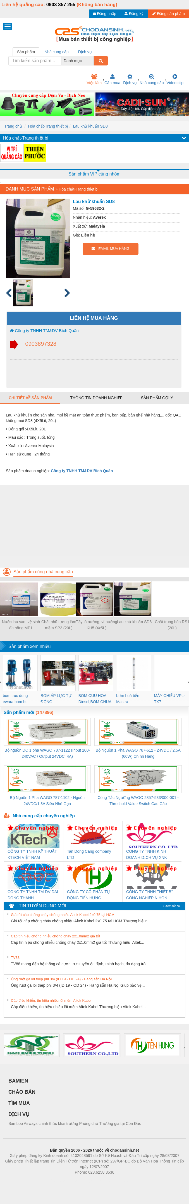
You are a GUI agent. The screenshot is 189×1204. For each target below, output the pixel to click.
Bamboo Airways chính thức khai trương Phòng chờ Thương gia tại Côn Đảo (74, 1123)
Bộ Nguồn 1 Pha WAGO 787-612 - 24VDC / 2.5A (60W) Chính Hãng (138, 753)
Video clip (175, 79)
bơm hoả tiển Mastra (127, 698)
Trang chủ (13, 126)
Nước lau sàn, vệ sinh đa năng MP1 (21, 625)
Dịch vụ (130, 79)
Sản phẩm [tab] (26, 52)
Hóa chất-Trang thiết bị (48, 126)
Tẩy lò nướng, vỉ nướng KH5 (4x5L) (96, 625)
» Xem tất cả (171, 906)
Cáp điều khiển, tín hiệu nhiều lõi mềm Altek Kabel (51, 1000)
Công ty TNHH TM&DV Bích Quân (44, 330)
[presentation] (0, 682)
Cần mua (112, 79)
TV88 (15, 958)
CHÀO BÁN (21, 1092)
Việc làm (94, 79)
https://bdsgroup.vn (87, 1180)
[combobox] (92, 61)
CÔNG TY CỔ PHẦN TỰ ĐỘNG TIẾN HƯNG (88, 894)
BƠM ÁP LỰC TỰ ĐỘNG (55, 698)
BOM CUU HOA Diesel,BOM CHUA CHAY (94, 699)
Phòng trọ (59, 1180)
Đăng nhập (104, 13)
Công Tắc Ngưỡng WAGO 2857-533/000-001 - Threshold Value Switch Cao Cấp (138, 800)
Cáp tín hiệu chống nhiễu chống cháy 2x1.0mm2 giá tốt (55, 936)
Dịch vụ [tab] (85, 52)
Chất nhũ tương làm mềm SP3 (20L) (58, 625)
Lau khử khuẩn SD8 (90, 126)
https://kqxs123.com (121, 1180)
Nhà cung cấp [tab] (56, 52)
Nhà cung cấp (152, 79)
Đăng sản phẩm (168, 13)
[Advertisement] (93, 524)
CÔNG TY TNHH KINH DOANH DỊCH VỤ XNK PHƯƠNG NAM (146, 855)
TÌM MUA (19, 1103)
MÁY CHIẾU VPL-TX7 (169, 698)
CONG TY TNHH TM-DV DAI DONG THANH (33, 894)
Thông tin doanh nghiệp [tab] (96, 398)
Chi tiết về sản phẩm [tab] (30, 398)
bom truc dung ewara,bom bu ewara (15, 699)
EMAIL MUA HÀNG (110, 249)
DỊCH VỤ (18, 1114)
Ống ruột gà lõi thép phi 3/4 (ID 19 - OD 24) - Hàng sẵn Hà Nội (61, 979)
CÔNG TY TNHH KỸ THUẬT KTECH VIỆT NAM (32, 854)
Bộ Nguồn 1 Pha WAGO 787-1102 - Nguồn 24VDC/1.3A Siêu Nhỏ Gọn (47, 800)
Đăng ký (134, 13)
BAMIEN (18, 1081)
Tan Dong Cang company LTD (89, 854)
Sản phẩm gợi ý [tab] (157, 398)
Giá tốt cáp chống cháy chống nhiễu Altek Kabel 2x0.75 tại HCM (62, 915)
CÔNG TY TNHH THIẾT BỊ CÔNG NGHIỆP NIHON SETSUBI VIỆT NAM (149, 895)
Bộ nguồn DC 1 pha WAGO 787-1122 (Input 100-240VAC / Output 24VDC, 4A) (47, 753)
